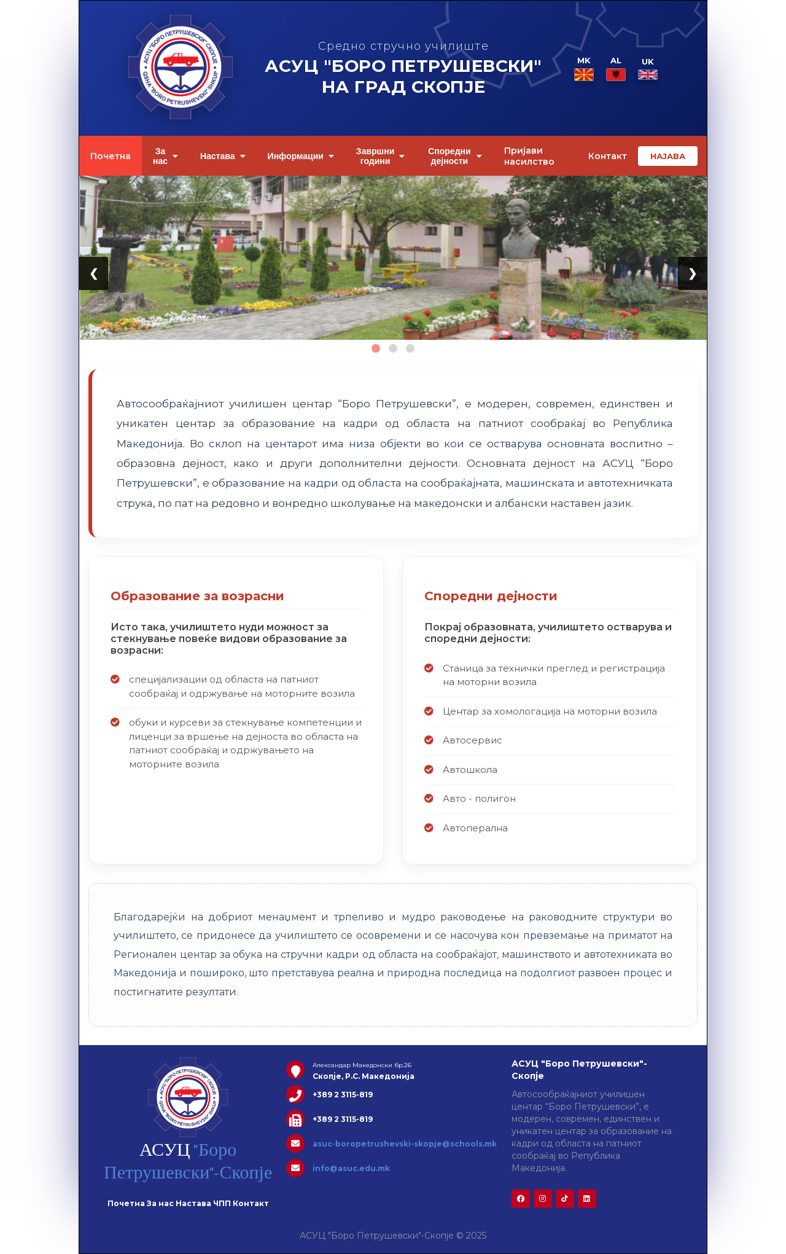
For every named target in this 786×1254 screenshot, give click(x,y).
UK (648, 68)
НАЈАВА (667, 156)
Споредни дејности (455, 156)
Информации (301, 156)
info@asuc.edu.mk (351, 1168)
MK (584, 68)
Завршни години (380, 156)
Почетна (110, 156)
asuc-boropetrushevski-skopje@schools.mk (405, 1143)
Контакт (607, 156)
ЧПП (222, 1203)
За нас (165, 156)
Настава (223, 156)
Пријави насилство (529, 156)
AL (616, 68)
